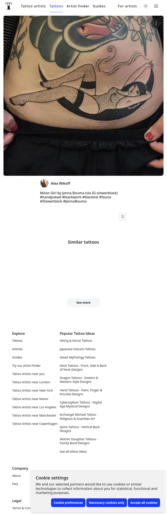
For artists (127, 6)
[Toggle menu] (156, 6)
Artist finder (78, 6)
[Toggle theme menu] (145, 6)
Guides (99, 6)
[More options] (156, 23)
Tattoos (56, 6)
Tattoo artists (33, 6)
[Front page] (8, 6)
